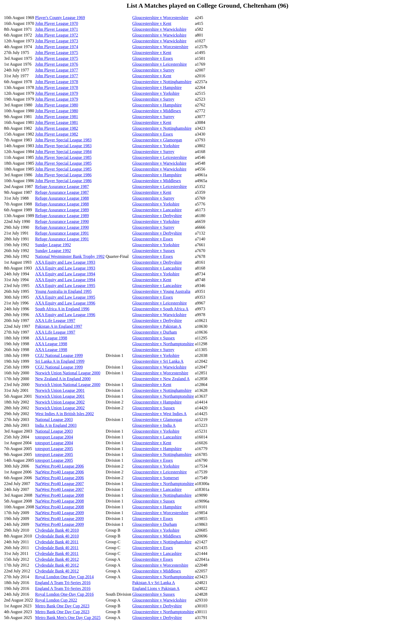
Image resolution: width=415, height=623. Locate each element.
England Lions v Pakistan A (156, 588)
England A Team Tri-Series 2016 (63, 582)
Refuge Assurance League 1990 (62, 221)
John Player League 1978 (56, 81)
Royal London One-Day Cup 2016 (64, 594)
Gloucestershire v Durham (154, 332)
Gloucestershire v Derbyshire (157, 215)
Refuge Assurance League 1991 (62, 233)
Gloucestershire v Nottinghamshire (162, 81)
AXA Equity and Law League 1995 (65, 285)
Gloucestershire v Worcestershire (160, 17)
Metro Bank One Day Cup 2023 (62, 606)
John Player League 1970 (56, 23)
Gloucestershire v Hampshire (157, 87)
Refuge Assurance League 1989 (62, 210)
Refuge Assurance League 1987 (62, 186)
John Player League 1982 (56, 128)
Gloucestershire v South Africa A (160, 309)
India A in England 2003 (55, 425)
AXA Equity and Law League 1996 (65, 303)
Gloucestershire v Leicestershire (159, 64)
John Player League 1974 (56, 46)
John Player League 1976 (56, 64)
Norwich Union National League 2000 (67, 373)
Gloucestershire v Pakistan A (156, 326)
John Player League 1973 (56, 41)
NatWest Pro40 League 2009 (59, 512)
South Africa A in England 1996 (62, 309)
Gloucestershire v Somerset (155, 478)
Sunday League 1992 (53, 245)
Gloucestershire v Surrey (153, 70)
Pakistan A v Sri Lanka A (153, 582)
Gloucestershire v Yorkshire (155, 93)
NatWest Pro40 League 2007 (59, 483)
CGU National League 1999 (59, 355)
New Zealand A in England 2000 (63, 379)
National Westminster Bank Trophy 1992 (70, 256)
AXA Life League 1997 (55, 320)
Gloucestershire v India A (154, 425)
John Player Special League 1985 (63, 157)
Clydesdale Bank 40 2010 (57, 530)
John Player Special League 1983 (63, 140)
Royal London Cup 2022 (56, 600)
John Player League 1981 (56, 116)
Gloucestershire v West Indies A (159, 413)
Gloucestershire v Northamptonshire (163, 344)
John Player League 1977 (56, 70)
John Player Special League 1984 (63, 151)
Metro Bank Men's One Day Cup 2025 (68, 617)
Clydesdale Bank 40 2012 (57, 559)
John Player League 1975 (56, 52)
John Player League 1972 (56, 35)
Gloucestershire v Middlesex (156, 111)
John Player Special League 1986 (63, 175)
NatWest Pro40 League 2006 (59, 466)
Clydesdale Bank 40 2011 (57, 542)
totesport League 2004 (54, 437)
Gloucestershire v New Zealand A (161, 379)
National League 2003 (54, 419)
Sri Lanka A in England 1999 (59, 361)
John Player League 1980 (56, 105)
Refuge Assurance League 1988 (62, 198)
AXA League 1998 (51, 338)
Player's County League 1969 (60, 17)
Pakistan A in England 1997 (58, 326)
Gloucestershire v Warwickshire (159, 29)
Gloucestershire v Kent (152, 23)
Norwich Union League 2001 (60, 390)
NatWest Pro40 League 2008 (59, 495)
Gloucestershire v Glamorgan (157, 140)
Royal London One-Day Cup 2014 (64, 577)
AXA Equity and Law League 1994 (65, 274)
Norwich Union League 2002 (60, 402)
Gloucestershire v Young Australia (161, 291)
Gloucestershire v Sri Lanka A (158, 361)
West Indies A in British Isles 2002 (64, 413)
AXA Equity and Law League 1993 (65, 262)
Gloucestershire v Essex (152, 58)
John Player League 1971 (56, 29)
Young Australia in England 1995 (63, 291)
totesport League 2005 (54, 448)
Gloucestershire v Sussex (153, 250)
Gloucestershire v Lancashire (157, 210)
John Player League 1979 (56, 93)
